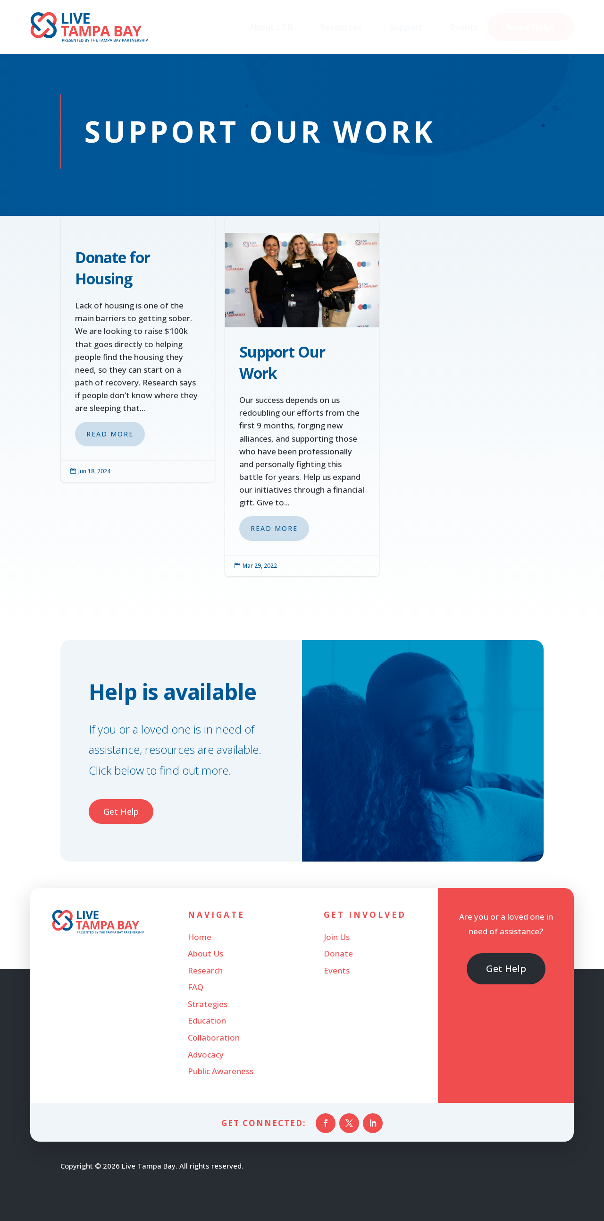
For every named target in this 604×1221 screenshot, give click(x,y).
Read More (110, 433)
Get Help (121, 811)
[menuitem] (276, 27)
